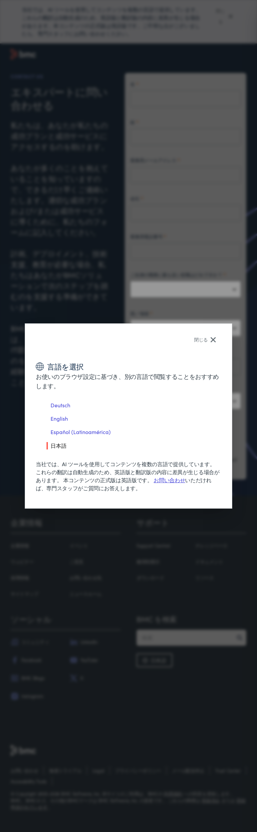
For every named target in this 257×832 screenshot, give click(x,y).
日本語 (59, 445)
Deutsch (60, 405)
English (59, 418)
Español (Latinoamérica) (81, 431)
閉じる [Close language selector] (205, 339)
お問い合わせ (169, 480)
